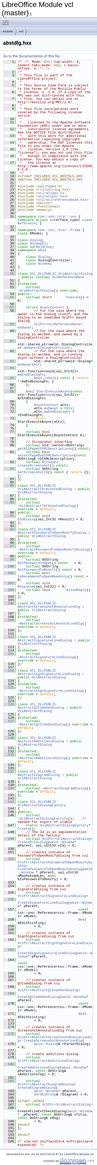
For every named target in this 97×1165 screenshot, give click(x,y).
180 (9, 1064)
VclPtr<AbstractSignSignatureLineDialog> (55, 945)
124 (9, 704)
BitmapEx (38, 243)
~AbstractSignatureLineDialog (46, 657)
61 (9, 341)
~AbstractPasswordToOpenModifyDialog (53, 549)
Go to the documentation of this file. (32, 56)
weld (42, 250)
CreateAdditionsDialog (39, 1067)
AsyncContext (52, 307)
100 (9, 566)
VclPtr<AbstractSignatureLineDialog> (53, 896)
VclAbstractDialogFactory (42, 805)
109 (9, 620)
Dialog (36, 240)
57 (9, 307)
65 (9, 378)
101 (9, 573)
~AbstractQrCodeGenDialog (42, 724)
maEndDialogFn (31, 374)
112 (9, 637)
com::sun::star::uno (57, 216)
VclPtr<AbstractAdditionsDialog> (49, 1060)
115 (9, 653)
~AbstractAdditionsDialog (42, 758)
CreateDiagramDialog (37, 1087)
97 (9, 546)
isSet (49, 378)
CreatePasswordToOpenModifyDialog (50, 869)
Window (44, 263)
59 (9, 324)
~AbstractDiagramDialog (64, 788)
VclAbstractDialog (75, 273)
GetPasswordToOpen (35, 563)
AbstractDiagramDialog (39, 775)
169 (9, 993)
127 (9, 721)
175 (9, 1034)
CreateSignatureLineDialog (43, 902)
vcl (21, 31)
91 (9, 516)
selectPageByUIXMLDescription (46, 455)
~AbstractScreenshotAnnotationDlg (50, 623)
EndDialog (27, 519)
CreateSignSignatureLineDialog (47, 953)
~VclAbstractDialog (36, 290)
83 (9, 468)
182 (9, 1081)
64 (9, 368)
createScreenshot (34, 465)
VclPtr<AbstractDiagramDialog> (47, 1084)
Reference (27, 223)
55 (9, 297)
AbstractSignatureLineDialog (45, 640)
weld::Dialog (46, 1044)
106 (9, 603)
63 (9, 361)
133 (9, 754)
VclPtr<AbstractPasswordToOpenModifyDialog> (55, 864)
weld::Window (62, 842)
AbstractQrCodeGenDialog (41, 707)
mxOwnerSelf (29, 364)
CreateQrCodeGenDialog (39, 997)
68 (9, 391)
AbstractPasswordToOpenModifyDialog (52, 532)
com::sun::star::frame (59, 230)
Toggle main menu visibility (7, 20)
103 (9, 590)
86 (9, 485)
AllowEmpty (76, 590)
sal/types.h (49, 186)
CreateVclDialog (33, 842)
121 (9, 687)
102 (9, 583)
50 (9, 273)
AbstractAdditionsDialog (41, 741)
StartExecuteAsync (53, 391)
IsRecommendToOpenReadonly (43, 576)
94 (9, 529)
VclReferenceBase (68, 277)
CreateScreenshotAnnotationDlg (53, 1040)
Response (26, 586)
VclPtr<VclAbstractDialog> (67, 838)
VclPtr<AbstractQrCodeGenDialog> (49, 990)
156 (9, 899)
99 (9, 559)
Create (24, 828)
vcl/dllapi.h (50, 193)
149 (9, 838)
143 (9, 801)
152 (9, 859)
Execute (73, 297)
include (8, 31)
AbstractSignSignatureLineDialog (49, 674)
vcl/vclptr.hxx (52, 196)
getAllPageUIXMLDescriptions (45, 448)
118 (9, 670)
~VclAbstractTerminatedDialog (46, 505)
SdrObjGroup (41, 246)
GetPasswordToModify (37, 569)
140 (9, 788)
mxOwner (25, 327)
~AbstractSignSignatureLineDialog (50, 690)
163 (9, 949)
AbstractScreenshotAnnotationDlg (49, 606)
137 (9, 771)
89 (9, 502)
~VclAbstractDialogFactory (43, 818)
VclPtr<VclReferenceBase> (58, 324)
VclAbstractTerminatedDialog (45, 489)
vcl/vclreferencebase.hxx (62, 199)
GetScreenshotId (33, 472)
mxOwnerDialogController (47, 347)
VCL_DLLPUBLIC (43, 273)
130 (9, 738)
